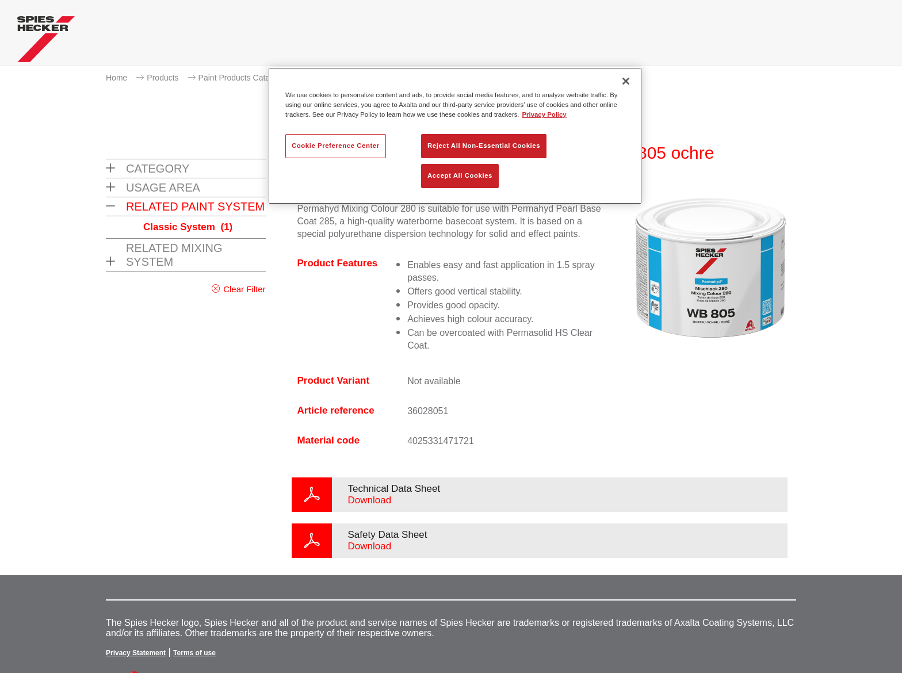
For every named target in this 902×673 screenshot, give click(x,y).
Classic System (187, 226)
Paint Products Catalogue (244, 77)
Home (116, 77)
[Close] (626, 81)
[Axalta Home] (46, 42)
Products (162, 77)
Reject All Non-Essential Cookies (483, 145)
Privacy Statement (136, 653)
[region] (455, 135)
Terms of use (194, 653)
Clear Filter (244, 289)
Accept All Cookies (459, 175)
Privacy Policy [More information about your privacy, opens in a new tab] (544, 114)
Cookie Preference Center (336, 145)
